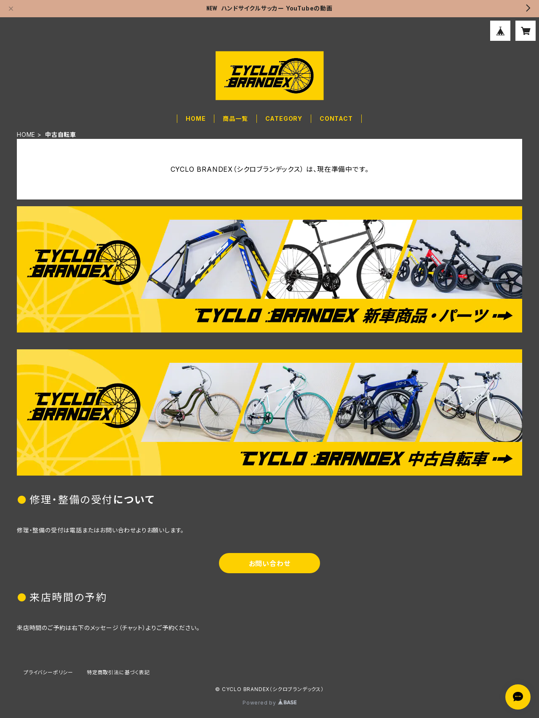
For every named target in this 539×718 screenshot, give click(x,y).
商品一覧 (235, 118)
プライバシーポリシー (48, 672)
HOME (195, 118)
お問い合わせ (270, 563)
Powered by (269, 702)
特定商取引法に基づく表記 (118, 672)
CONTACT (336, 118)
